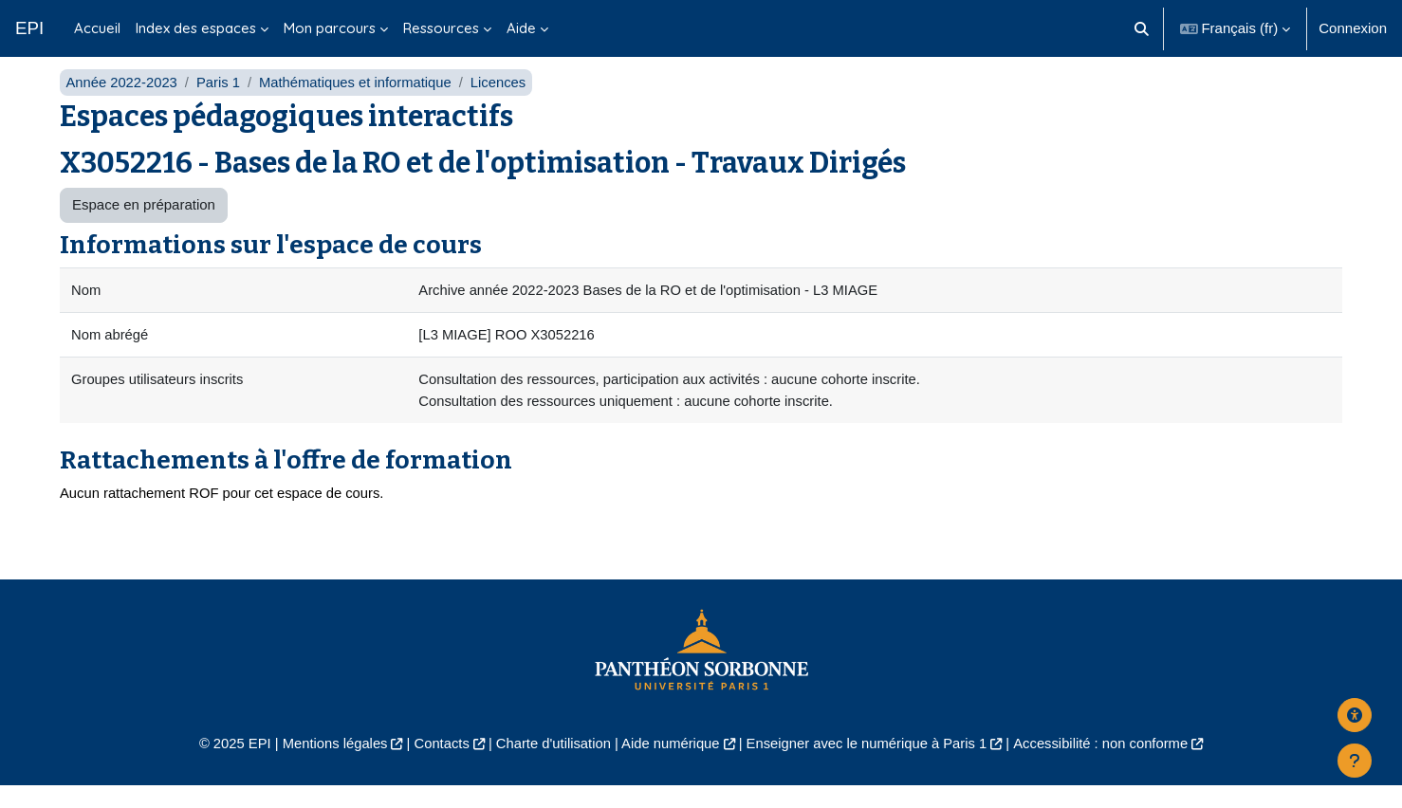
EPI (29, 28)
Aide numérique (669, 766)
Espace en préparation (143, 225)
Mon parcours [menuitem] (330, 28)
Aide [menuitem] (521, 28)
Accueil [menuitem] (97, 28)
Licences (504, 102)
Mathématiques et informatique (359, 102)
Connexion (1353, 28)
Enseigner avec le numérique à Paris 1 (869, 766)
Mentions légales (327, 766)
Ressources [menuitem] (441, 28)
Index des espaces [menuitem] (196, 28)
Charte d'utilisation (550, 766)
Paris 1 (220, 102)
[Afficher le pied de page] (1354, 761)
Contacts (437, 766)
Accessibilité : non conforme (1108, 766)
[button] (1141, 28)
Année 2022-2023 (121, 102)
